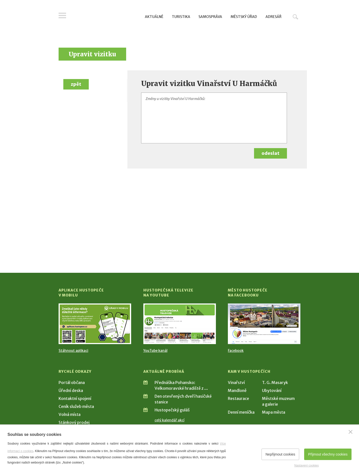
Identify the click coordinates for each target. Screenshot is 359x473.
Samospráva (210, 16)
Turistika (181, 16)
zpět (76, 84)
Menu (62, 15)
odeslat (270, 153)
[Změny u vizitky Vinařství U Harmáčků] (214, 118)
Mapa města (273, 412)
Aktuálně (154, 16)
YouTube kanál (155, 350)
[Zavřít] (350, 432)
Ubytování (271, 390)
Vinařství (236, 382)
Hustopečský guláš (172, 409)
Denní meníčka (241, 412)
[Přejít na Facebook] (264, 323)
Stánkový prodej (74, 422)
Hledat (295, 17)
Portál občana (72, 382)
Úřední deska (71, 390)
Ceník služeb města (76, 406)
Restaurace (238, 398)
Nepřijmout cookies (280, 454)
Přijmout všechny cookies (328, 454)
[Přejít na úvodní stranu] (106, 16)
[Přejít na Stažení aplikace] (95, 323)
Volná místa (70, 414)
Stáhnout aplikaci (73, 350)
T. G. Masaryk (275, 382)
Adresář (273, 16)
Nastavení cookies (306, 465)
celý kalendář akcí (169, 420)
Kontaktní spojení (75, 398)
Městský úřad (244, 16)
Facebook (236, 350)
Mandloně (237, 390)
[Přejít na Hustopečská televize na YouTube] (179, 323)
